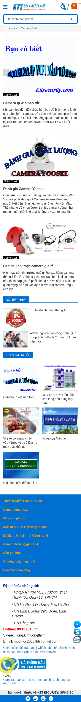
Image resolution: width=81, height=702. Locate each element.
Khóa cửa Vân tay (54, 438)
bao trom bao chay (41, 679)
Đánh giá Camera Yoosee (23, 189)
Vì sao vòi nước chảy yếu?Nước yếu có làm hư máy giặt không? (20, 442)
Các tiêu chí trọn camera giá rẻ (28, 266)
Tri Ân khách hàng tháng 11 (48, 310)
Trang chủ (11, 28)
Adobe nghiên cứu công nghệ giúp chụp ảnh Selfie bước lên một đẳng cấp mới (54, 337)
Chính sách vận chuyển (40, 652)
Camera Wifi (11, 94)
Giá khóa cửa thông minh (20, 483)
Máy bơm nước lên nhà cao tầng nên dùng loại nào (58, 398)
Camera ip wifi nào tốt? (22, 103)
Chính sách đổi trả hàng (19, 647)
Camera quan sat (14, 679)
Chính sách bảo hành (52, 647)
